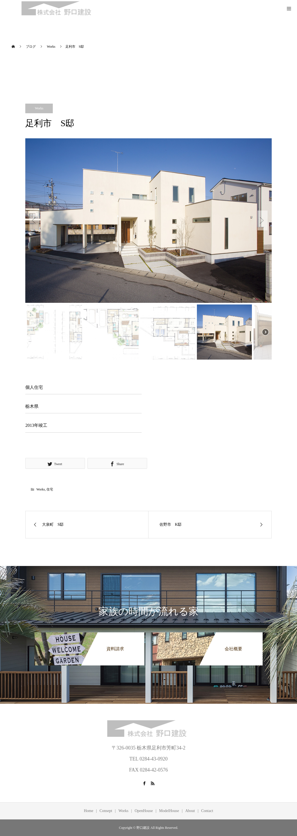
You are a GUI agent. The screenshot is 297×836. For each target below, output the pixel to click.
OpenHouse (144, 811)
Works (39, 108)
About (190, 811)
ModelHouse (169, 811)
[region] (148, 249)
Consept (106, 811)
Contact (207, 811)
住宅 (49, 489)
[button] (34, 220)
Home (88, 811)
